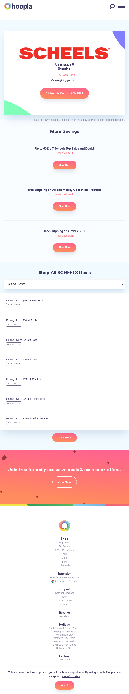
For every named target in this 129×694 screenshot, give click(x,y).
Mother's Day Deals (64, 638)
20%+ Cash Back (64, 550)
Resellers (64, 616)
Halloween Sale (64, 648)
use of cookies (71, 676)
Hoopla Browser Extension (64, 577)
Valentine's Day (64, 634)
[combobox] (72, 284)
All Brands (64, 565)
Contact (64, 604)
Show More (64, 437)
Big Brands (64, 546)
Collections (64, 659)
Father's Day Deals (64, 641)
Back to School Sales (64, 644)
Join (64, 557)
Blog (64, 561)
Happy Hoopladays (64, 631)
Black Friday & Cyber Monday (64, 628)
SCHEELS (64, 53)
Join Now (64, 482)
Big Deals (64, 542)
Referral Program (64, 593)
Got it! (64, 685)
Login (64, 554)
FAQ (64, 596)
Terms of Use (64, 600)
